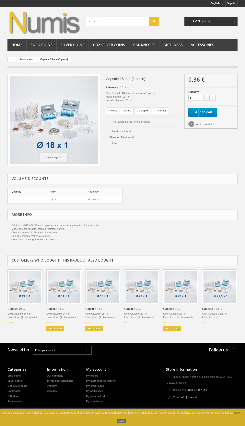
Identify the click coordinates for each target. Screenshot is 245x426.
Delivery (52, 385)
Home (16, 44)
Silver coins (72, 44)
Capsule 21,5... (212, 308)
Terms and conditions (60, 380)
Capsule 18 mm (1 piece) (54, 59)
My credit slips (95, 385)
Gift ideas (173, 44)
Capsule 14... (55, 308)
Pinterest (160, 110)
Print (115, 143)
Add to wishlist (204, 124)
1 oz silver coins (108, 44)
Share (126, 110)
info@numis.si (189, 397)
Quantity (193, 91)
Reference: (112, 87)
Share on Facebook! (121, 137)
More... (238, 412)
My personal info (96, 396)
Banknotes (144, 44)
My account (96, 369)
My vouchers (94, 401)
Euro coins (41, 44)
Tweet (112, 110)
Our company (55, 375)
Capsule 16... (94, 308)
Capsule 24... (16, 308)
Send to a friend (121, 131)
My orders (92, 375)
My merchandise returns (101, 380)
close (121, 421)
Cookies (52, 391)
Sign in (231, 3)
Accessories (202, 44)
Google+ (142, 110)
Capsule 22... (172, 308)
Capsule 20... (133, 308)
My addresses (94, 391)
